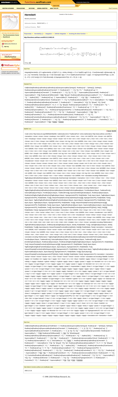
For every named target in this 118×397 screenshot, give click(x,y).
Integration (48, 34)
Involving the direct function (77, 34)
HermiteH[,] (38, 34)
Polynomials (28, 34)
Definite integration (60, 34)
